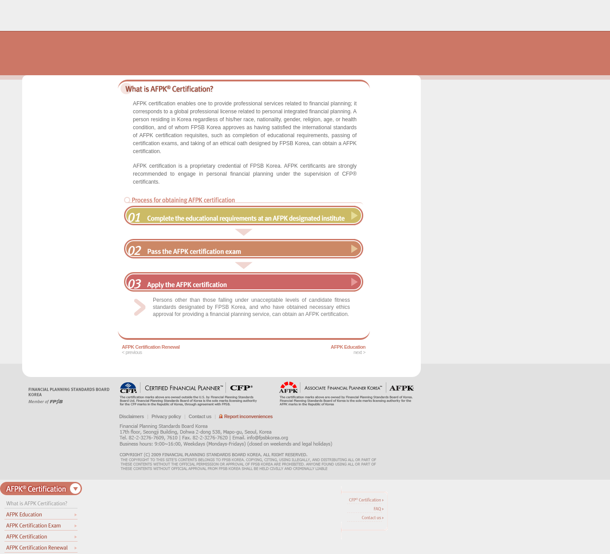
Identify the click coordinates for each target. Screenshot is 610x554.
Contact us (200, 416)
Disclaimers (131, 416)
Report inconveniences (245, 416)
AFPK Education (348, 347)
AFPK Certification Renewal (151, 347)
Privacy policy (166, 416)
